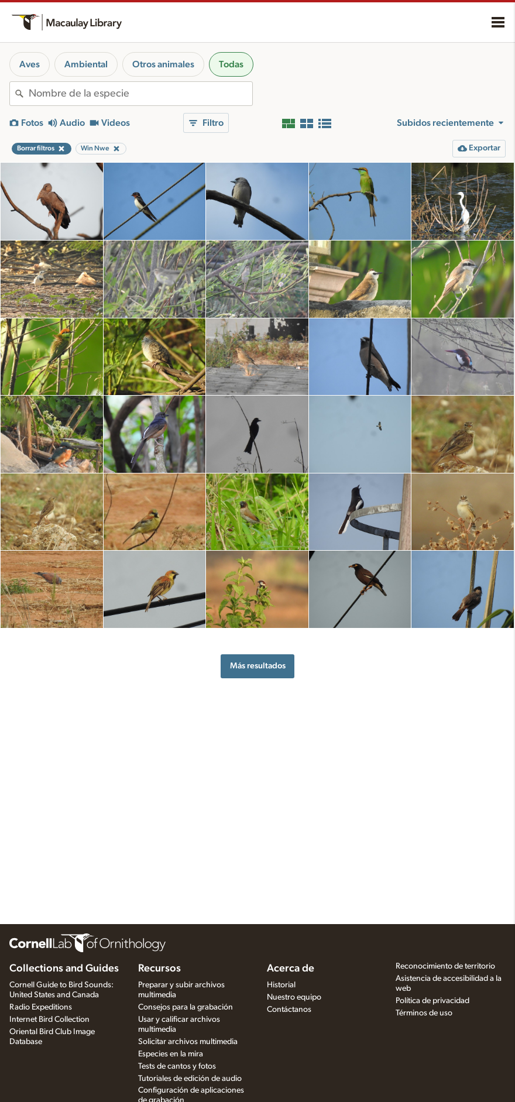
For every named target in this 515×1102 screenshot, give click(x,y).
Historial (281, 985)
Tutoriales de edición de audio (190, 1078)
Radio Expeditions (40, 1007)
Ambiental (86, 64)
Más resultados (258, 665)
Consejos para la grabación (185, 1007)
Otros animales (163, 64)
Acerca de (290, 968)
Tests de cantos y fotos (177, 1066)
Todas (231, 64)
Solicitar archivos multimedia (188, 1042)
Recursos (159, 968)
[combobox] (140, 93)
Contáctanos (289, 1009)
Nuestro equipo (294, 997)
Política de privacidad (432, 1001)
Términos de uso (424, 1013)
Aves (29, 64)
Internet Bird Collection (49, 1019)
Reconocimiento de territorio (445, 966)
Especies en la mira (170, 1054)
